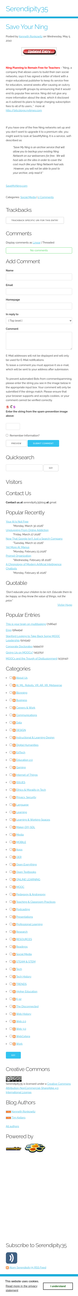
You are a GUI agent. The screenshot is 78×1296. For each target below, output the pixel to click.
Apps (19, 849)
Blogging (21, 692)
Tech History (23, 976)
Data (19, 722)
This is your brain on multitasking (26, 624)
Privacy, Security (26, 797)
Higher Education (26, 991)
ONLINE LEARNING (28, 879)
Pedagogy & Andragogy (31, 894)
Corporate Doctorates (19, 646)
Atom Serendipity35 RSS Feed (27, 1267)
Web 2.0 (21, 1021)
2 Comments (46, 197)
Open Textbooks (26, 872)
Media (20, 834)
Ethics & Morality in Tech (31, 789)
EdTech (20, 752)
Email (9, 285)
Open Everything (26, 864)
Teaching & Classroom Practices (35, 901)
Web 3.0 (21, 1028)
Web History (23, 1014)
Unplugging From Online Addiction (27, 530)
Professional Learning (29, 924)
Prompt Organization (18, 555)
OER (19, 857)
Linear (36, 242)
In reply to (12, 314)
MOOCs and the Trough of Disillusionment (31, 658)
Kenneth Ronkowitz (31, 36)
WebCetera (23, 1036)
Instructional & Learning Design (35, 737)
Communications (26, 715)
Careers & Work (25, 707)
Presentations (24, 916)
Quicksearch (20, 457)
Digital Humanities (27, 745)
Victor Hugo (65, 604)
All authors (12, 1126)
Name (10, 270)
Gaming (21, 767)
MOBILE (21, 842)
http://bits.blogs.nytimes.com (24, 110)
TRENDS (21, 984)
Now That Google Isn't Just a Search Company (34, 538)
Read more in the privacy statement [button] (21, 1288)
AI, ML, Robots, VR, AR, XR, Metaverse (39, 685)
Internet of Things (27, 774)
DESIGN (21, 730)
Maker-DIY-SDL (25, 827)
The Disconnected (27, 1006)
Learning (21, 812)
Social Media (28, 197)
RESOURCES (24, 939)
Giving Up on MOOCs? (19, 652)
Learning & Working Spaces (33, 819)
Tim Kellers (18, 1117)
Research (22, 931)
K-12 (19, 999)
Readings (22, 946)
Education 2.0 (24, 760)
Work (19, 1043)
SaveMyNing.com (16, 185)
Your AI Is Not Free (17, 521)
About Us (21, 677)
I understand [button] (58, 1286)
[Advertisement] (39, 1197)
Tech (19, 969)
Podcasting (23, 909)
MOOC (20, 887)
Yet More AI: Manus (17, 547)
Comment (12, 328)
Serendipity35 (27, 8)
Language (22, 804)
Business (21, 700)
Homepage (13, 299)
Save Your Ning (27, 26)
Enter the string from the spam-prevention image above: (37, 413)
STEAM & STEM (26, 961)
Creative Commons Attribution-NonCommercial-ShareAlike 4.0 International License (38, 1088)
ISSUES (20, 782)
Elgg (9, 630)
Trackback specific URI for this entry (34, 220)
